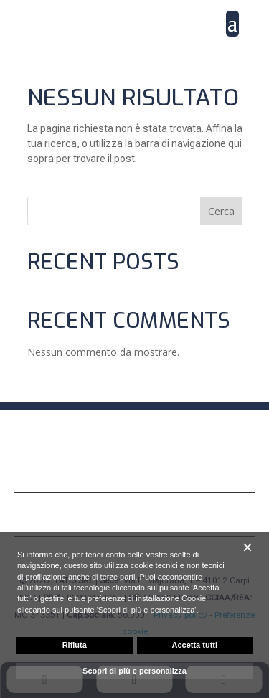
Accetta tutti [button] (194, 645)
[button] (247, 547)
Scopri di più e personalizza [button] (134, 670)
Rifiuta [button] (74, 645)
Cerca (221, 211)
